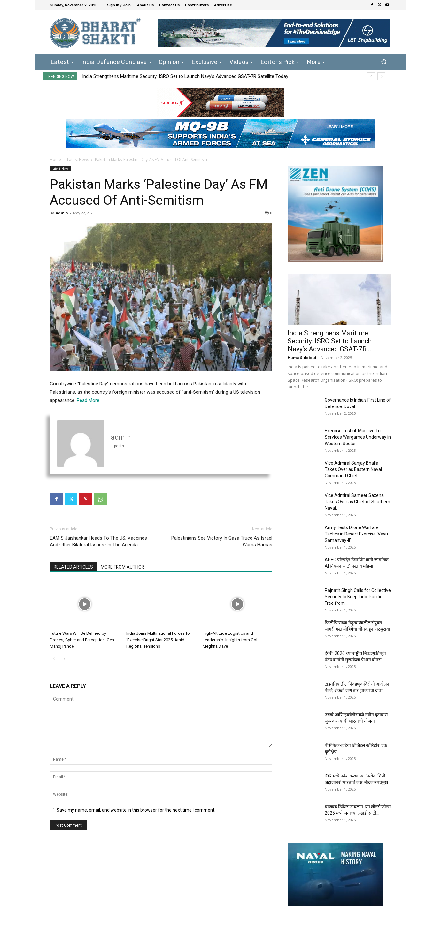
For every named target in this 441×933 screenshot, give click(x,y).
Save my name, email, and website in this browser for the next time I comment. (136, 810)
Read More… (89, 400)
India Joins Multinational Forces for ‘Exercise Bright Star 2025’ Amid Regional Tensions (158, 640)
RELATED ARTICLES (74, 567)
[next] (381, 76)
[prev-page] (54, 659)
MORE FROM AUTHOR (123, 567)
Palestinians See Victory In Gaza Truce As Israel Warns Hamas (221, 541)
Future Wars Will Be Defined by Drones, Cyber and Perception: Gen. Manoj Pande (82, 640)
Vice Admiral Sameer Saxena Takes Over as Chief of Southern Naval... (357, 502)
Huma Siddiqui (302, 357)
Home (55, 159)
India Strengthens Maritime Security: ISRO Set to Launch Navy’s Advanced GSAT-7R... (330, 341)
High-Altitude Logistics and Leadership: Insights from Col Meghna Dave (230, 640)
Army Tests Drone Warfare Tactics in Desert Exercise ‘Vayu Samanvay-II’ (356, 534)
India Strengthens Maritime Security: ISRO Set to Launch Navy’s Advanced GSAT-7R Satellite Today (185, 76)
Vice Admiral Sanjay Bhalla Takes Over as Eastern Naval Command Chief (353, 469)
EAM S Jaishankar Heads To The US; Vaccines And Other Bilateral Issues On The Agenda (98, 541)
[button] (383, 61)
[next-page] (64, 659)
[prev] (371, 76)
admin (62, 212)
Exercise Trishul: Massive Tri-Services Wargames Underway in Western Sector (358, 437)
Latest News (78, 159)
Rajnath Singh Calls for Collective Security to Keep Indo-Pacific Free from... (358, 597)
